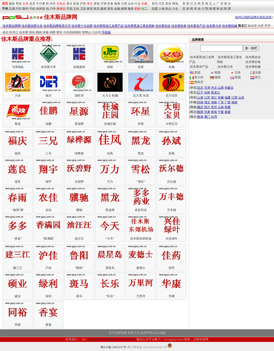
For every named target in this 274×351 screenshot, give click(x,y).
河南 (200, 102)
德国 (215, 77)
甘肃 (207, 112)
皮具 (32, 3)
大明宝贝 (172, 124)
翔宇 (48, 181)
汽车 (19, 8)
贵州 (214, 107)
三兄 (48, 153)
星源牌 (79, 124)
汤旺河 (79, 95)
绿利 (48, 296)
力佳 (18, 95)
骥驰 (79, 210)
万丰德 (171, 210)
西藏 (228, 107)
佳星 (141, 67)
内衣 (53, 3)
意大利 (196, 77)
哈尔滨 (252, 26)
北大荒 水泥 (141, 95)
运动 (131, 3)
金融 (117, 8)
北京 (200, 87)
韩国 (215, 72)
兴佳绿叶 (172, 238)
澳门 (207, 117)
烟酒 (117, 3)
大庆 (261, 26)
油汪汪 (79, 238)
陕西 (200, 112)
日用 (124, 3)
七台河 (96, 32)
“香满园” (48, 238)
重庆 (200, 107)
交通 (12, 8)
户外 (53, 8)
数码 (25, 8)
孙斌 (172, 153)
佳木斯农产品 (196, 26)
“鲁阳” (79, 268)
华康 (172, 296)
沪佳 (48, 268)
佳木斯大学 (48, 67)
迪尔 (48, 95)
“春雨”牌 (18, 210)
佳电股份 (79, 67)
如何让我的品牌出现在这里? (254, 17)
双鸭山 (86, 32)
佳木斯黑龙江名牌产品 (108, 26)
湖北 (207, 102)
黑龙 (141, 153)
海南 (234, 102)
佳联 (110, 67)
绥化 (32, 32)
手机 (32, 8)
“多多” (17, 238)
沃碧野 (79, 181)
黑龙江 (215, 92)
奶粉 (137, 8)
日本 (235, 72)
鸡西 (52, 32)
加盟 (155, 8)
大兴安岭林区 (72, 32)
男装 (19, 3)
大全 (175, 8)
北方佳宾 (172, 95)
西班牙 (196, 82)
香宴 (48, 324)
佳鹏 (48, 124)
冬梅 (172, 67)
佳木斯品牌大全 (32, 26)
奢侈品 (61, 8)
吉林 (207, 92)
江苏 (207, 97)
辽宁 (200, 92)
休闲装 (40, 8)
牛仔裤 (40, 3)
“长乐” (110, 296)
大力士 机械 (110, 95)
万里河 (140, 296)
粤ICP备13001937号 (113, 347)
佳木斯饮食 (178, 26)
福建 (228, 97)
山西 (221, 87)
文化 (76, 8)
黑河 (59, 32)
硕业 (18, 296)
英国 (235, 77)
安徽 (221, 97)
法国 (255, 72)
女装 (25, 3)
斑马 (79, 296)
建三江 (17, 268)
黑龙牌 (110, 210)
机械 (144, 3)
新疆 (228, 112)
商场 (175, 3)
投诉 (168, 3)
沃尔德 (171, 181)
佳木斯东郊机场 (140, 238)
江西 (234, 97)
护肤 (83, 3)
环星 (141, 124)
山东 (241, 97)
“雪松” (140, 181)
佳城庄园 (110, 124)
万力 (110, 181)
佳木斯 (23, 32)
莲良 (18, 181)
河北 (214, 87)
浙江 (214, 97)
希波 (18, 124)
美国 (195, 72)
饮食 (110, 3)
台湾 (214, 117)
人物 (161, 8)
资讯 (155, 3)
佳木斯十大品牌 (82, 26)
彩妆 (76, 3)
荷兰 (255, 77)
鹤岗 (39, 32)
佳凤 (110, 153)
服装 (12, 3)
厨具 (110, 8)
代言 (161, 3)
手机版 (106, 32)
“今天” (110, 238)
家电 (97, 3)
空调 (103, 3)
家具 (97, 8)
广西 (228, 102)
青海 (214, 112)
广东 (221, 102)
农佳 (48, 210)
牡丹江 (13, 32)
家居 (90, 8)
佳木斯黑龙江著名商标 (139, 26)
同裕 (18, 324)
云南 (221, 107)
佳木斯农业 (163, 26)
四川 (207, 107)
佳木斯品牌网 (12, 26)
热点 (168, 8)
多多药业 (141, 210)
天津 (207, 87)
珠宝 (90, 3)
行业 (137, 3)
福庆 (18, 153)
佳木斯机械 (229, 26)
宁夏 (221, 112)
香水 (69, 3)
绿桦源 (79, 153)
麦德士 (140, 268)
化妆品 (61, 3)
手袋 (69, 8)
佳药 (172, 268)
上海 (200, 97)
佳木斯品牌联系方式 (57, 26)
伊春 (46, 32)
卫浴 (83, 8)
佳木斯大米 (213, 26)
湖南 (214, 102)
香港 (200, 117)
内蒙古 (229, 87)
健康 (124, 8)
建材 (103, 8)
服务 (131, 8)
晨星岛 (110, 268)
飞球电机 (18, 67)
